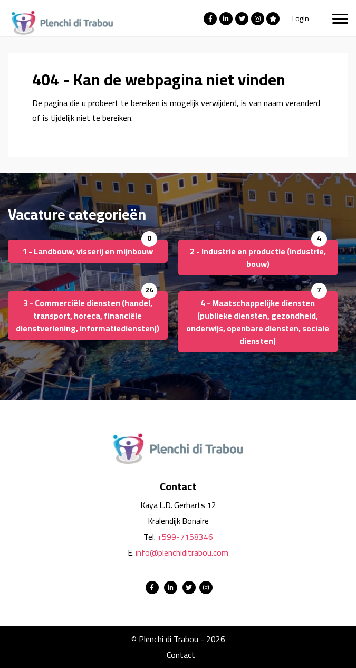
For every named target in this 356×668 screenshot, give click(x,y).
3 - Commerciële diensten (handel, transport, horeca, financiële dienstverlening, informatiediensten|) (87, 315)
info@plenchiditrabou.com (182, 552)
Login (300, 18)
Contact (181, 655)
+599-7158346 (185, 537)
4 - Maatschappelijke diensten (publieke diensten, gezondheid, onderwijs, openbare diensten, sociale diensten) (257, 322)
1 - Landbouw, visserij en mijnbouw (87, 251)
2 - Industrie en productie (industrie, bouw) (258, 257)
